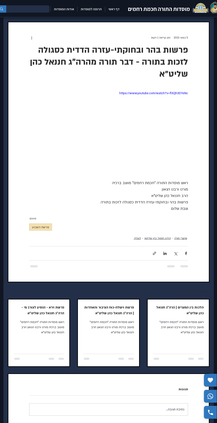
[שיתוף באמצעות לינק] (154, 253)
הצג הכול (13, 291)
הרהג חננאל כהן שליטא (157, 238)
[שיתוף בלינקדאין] (165, 253)
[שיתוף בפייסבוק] (186, 253)
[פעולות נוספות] (31, 37)
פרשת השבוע (40, 227)
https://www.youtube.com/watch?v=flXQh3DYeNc (153, 93)
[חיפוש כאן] (31, 9)
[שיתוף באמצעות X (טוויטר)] (175, 253)
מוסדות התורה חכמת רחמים (159, 8)
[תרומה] (210, 380)
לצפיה (137, 238)
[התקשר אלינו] (210, 412)
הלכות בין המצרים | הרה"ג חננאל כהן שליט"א (180, 310)
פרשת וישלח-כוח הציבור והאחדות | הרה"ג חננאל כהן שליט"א (109, 310)
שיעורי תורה (180, 238)
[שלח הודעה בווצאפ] (210, 396)
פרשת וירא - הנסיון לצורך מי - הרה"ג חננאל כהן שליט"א (42, 310)
